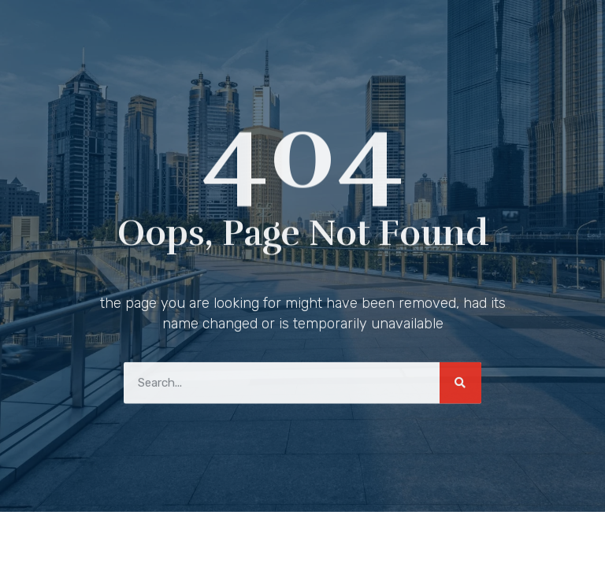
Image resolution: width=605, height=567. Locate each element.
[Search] (460, 381)
